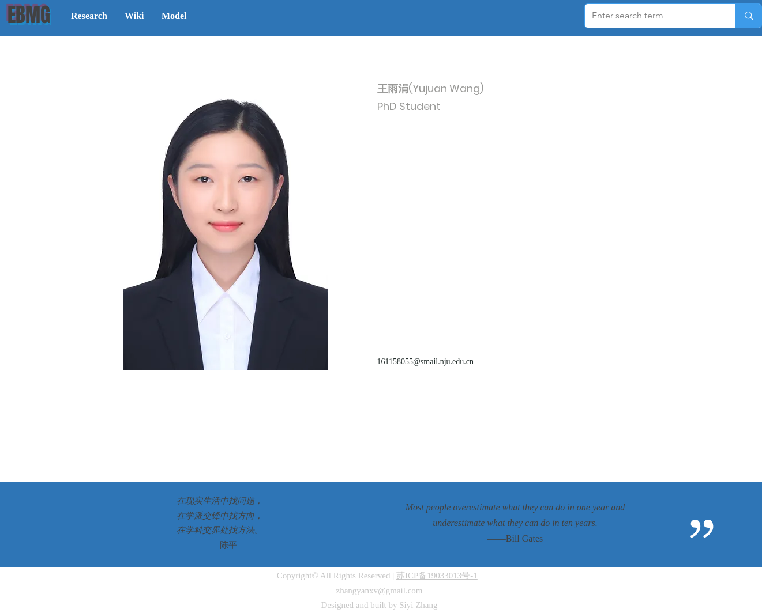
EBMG (28, 15)
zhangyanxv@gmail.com (379, 590)
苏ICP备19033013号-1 (437, 575)
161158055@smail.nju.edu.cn (425, 361)
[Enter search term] (651, 16)
